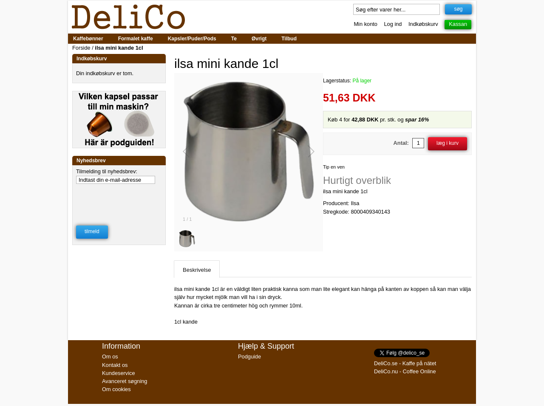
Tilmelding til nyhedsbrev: (106, 171)
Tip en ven (334, 166)
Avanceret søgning (124, 381)
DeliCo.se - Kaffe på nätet (405, 363)
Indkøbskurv (423, 24)
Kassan (458, 24)
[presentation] (119, 199)
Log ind (393, 24)
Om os (110, 356)
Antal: (401, 143)
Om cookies (116, 389)
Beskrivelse (197, 270)
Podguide (249, 356)
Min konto (365, 24)
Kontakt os (115, 365)
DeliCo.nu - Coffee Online (405, 371)
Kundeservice (118, 373)
